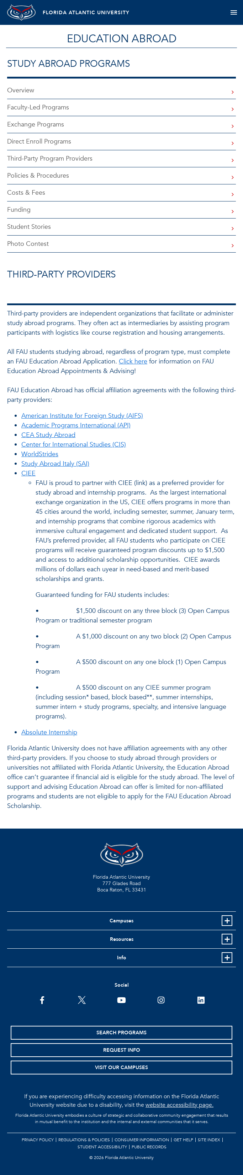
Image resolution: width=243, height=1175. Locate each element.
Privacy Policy (38, 1140)
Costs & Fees (26, 192)
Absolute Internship (49, 732)
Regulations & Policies (84, 1140)
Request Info (121, 1050)
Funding (19, 209)
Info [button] (121, 957)
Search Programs (121, 1032)
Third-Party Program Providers (50, 158)
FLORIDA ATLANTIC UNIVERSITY (86, 12)
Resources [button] (121, 939)
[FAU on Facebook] (42, 999)
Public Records (149, 1147)
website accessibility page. (179, 1105)
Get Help (183, 1140)
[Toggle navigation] (233, 12)
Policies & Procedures (38, 175)
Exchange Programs (35, 124)
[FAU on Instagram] (161, 999)
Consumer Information (142, 1140)
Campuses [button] (121, 920)
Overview (20, 90)
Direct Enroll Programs (39, 141)
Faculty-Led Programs (38, 107)
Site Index (209, 1140)
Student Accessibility (102, 1147)
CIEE (28, 473)
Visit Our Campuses (121, 1067)
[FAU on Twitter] (82, 999)
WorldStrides (39, 454)
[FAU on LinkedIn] (200, 999)
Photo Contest (28, 243)
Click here (133, 361)
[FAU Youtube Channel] (121, 999)
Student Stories (29, 226)
